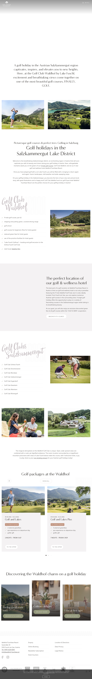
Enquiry (30, 642)
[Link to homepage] (7, 3)
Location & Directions (62, 642)
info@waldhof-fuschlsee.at (10, 652)
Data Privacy (59, 647)
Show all (46, 481)
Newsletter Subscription (36, 651)
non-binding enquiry (40, 458)
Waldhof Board (41, 612)
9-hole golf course (47, 166)
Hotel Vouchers (33, 655)
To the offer (11, 547)
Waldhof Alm (16, 249)
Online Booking (33, 647)
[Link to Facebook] (4, 657)
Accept (46, 676)
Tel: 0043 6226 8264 (8, 650)
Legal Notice (59, 651)
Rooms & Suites (72, 616)
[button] (9, 481)
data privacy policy (50, 672)
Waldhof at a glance (56, 316)
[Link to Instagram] (8, 657)
